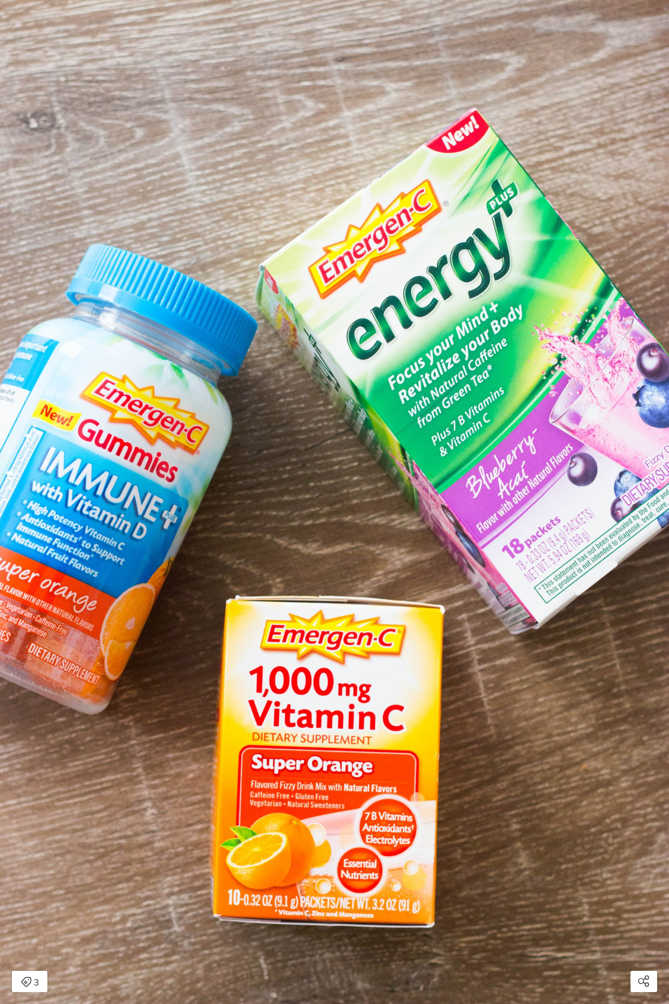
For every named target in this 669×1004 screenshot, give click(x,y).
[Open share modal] (643, 981)
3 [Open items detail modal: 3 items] (30, 983)
